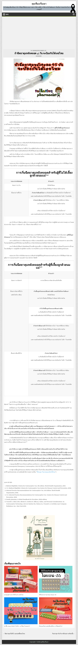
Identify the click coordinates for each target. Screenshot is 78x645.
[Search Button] (74, 14)
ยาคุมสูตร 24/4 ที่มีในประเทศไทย (13, 595)
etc (45, 50)
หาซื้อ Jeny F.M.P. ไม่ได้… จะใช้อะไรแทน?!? (17, 626)
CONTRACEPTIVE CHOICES (38, 50)
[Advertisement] (39, 33)
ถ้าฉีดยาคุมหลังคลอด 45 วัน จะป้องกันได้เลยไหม (39, 53)
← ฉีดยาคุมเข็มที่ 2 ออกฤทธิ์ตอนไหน (14, 633)
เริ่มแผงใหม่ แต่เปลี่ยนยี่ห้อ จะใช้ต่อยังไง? (50, 626)
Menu (7, 14)
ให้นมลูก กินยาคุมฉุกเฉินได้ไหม (46, 472)
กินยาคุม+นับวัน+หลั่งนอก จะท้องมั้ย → (63, 633)
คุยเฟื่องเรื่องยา (39, 3)
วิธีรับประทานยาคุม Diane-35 (47, 595)
